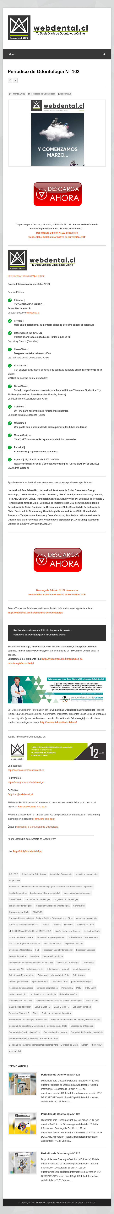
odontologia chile (35, 969)
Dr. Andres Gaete (92, 931)
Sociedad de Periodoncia (55, 1032)
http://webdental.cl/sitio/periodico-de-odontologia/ (35, 612)
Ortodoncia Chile (60, 981)
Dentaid (45, 924)
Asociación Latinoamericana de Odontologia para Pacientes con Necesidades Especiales (51, 886)
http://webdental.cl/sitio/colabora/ (58, 722)
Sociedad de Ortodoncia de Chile (24, 1032)
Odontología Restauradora (21, 975)
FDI (37, 950)
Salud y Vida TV (61, 1007)
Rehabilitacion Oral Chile (20, 1000)
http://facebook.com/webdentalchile (26, 770)
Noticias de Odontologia (68, 962)
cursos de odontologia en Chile (23, 924)
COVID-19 (37, 912)
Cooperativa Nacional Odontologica (52, 906)
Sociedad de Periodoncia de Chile (87, 1032)
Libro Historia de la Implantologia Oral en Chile (31, 962)
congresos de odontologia (66, 899)
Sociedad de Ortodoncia (82, 1026)
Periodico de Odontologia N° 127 (60, 1114)
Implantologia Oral (17, 956)
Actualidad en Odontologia (34, 874)
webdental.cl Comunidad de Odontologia (37, 826)
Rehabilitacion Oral (68, 994)
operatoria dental (40, 981)
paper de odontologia (81, 981)
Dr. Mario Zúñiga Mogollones (50, 937)
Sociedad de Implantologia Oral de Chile (28, 1019)
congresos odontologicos (21, 906)
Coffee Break (15, 899)
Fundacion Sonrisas (85, 950)
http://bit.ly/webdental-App (27, 851)
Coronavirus (79, 906)
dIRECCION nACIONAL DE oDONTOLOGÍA (30, 931)
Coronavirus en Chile (19, 912)
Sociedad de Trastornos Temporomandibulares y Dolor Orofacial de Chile (43, 1045)
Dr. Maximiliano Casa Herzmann (83, 937)
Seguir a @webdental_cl (20, 794)
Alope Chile (14, 880)
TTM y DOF (97, 1045)
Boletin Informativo (18, 893)
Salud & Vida (92, 1000)
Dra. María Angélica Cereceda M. (25, 943)
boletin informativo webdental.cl (45, 893)
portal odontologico (18, 994)
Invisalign (34, 956)
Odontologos (79, 975)
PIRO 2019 (90, 988)
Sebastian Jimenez (82, 1007)
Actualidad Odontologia (61, 874)
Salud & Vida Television (20, 1007)
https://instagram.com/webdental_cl (26, 782)
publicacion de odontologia (43, 994)
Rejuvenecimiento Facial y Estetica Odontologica (59, 1000)
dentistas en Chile (85, 924)
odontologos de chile (19, 981)
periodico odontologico (47, 988)
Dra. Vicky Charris (52, 943)
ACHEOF (13, 874)
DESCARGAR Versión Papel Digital (26, 276)
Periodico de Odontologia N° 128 (60, 1074)
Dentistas (68, 924)
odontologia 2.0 (16, 969)
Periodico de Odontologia (43, 94)
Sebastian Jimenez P (19, 1013)
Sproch (84, 1045)
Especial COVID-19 (74, 943)
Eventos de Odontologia (20, 950)
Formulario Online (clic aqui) (32, 806)
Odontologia (88, 962)
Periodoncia (67, 988)
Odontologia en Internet (58, 969)
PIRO (79, 988)
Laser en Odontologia (52, 956)
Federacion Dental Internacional (57, 950)
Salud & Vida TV (42, 1007)
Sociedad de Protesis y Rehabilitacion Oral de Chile (33, 1038)
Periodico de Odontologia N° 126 (60, 1153)
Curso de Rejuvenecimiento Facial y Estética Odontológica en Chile (41, 918)
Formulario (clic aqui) (44, 819)
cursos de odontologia (86, 918)
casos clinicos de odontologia (77, 893)
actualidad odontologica (87, 874)
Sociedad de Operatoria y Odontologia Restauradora (75, 1019)
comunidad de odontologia (37, 899)
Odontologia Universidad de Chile (53, 975)
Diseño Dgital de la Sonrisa (67, 931)
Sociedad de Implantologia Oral (56, 1013)
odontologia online (81, 969)
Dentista (57, 924)
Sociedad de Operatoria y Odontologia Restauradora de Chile (38, 1026)
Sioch (35, 1013)
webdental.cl (65, 94)
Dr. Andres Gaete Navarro (21, 937)
